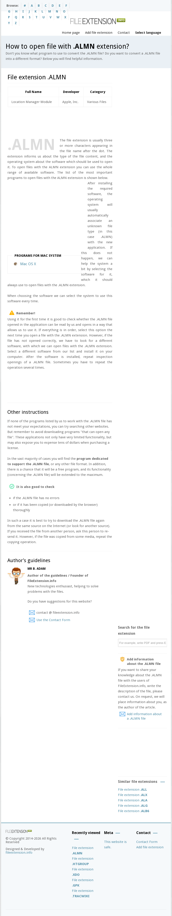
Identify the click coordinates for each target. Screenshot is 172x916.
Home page (71, 33)
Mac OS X (28, 264)
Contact (124, 33)
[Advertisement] (88, 121)
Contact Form (146, 842)
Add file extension (98, 33)
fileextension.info (19, 853)
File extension (132, 790)
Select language (148, 33)
